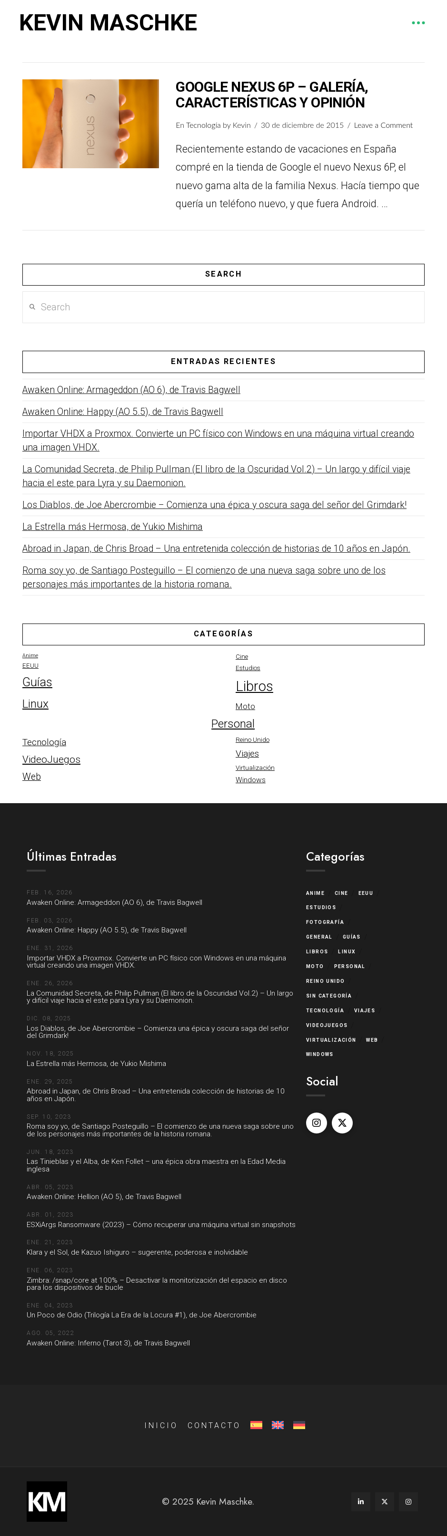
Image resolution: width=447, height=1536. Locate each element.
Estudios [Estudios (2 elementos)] (248, 668)
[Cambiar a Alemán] (298, 1425)
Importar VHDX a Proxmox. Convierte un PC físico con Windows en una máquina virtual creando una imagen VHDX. (218, 440)
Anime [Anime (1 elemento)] (30, 656)
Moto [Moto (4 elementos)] (245, 706)
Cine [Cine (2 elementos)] (242, 656)
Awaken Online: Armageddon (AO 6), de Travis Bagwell (131, 389)
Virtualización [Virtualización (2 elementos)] (255, 767)
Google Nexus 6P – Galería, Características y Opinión (272, 94)
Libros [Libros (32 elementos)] (254, 686)
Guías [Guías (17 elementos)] (37, 682)
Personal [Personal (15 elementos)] (233, 723)
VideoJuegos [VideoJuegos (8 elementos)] (51, 759)
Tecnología (203, 124)
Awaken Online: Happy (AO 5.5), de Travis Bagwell (122, 411)
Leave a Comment (383, 124)
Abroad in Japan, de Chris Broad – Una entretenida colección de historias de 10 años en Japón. (216, 548)
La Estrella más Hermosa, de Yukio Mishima (112, 526)
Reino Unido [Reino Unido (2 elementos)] (252, 739)
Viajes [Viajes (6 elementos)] (247, 753)
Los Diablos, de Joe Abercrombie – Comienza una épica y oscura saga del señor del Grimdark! (214, 504)
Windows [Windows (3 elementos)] (251, 780)
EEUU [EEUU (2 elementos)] (30, 665)
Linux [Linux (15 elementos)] (35, 703)
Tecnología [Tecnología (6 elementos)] (44, 742)
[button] (418, 23)
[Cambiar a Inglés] (277, 1425)
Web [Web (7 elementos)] (31, 776)
